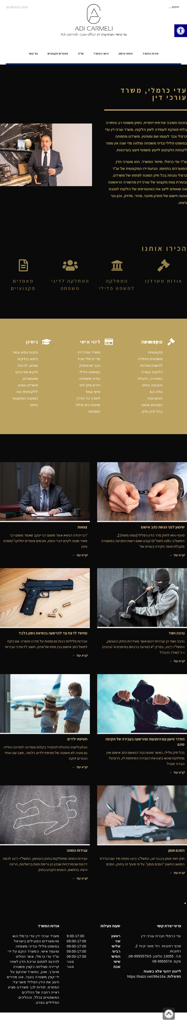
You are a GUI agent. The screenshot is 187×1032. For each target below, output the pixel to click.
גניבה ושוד (176, 633)
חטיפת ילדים (77, 739)
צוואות (82, 527)
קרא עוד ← (177, 555)
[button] (180, 30)
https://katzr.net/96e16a (146, 976)
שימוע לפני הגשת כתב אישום (163, 527)
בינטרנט (11, 1022)
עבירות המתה (77, 850)
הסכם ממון (176, 850)
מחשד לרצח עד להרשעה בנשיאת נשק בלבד (53, 633)
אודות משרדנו (163, 281)
